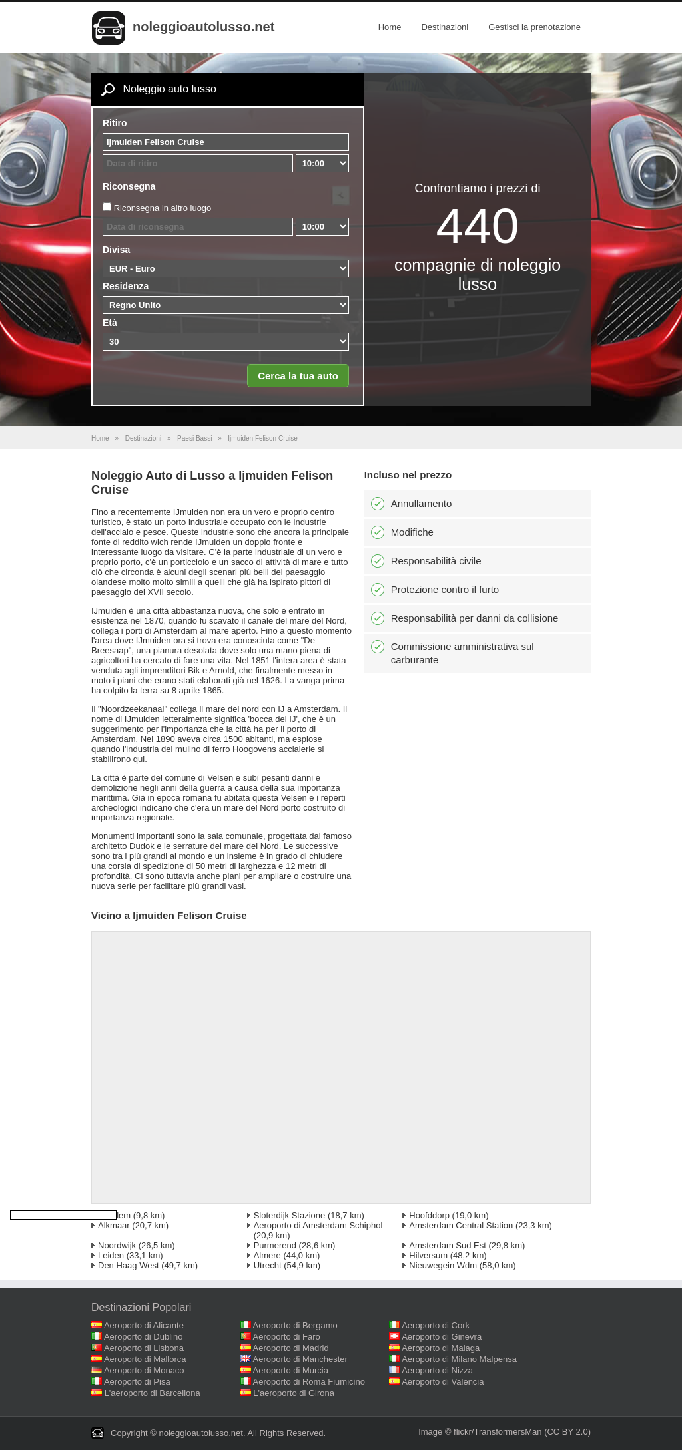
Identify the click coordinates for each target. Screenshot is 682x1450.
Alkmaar (114, 1225)
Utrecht (268, 1265)
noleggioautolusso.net (203, 26)
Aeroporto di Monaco (144, 1370)
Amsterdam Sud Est (447, 1245)
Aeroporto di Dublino (143, 1337)
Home (390, 27)
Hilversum (428, 1255)
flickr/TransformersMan (497, 1432)
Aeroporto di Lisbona (144, 1348)
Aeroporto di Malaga (441, 1348)
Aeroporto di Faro (286, 1337)
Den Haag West (128, 1265)
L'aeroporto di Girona (293, 1393)
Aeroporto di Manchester (300, 1359)
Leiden (111, 1255)
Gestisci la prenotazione (534, 27)
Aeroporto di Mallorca (145, 1359)
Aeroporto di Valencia (443, 1382)
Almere (267, 1255)
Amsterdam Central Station (461, 1225)
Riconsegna (129, 186)
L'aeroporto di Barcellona (152, 1393)
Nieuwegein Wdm (443, 1265)
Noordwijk (117, 1245)
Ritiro (115, 123)
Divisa (116, 249)
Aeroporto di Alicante (144, 1325)
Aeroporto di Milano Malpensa (459, 1359)
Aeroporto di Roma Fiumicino (309, 1382)
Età (110, 322)
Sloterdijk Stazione (290, 1215)
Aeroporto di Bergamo (295, 1325)
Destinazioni (444, 27)
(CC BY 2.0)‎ (567, 1432)
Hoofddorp (429, 1215)
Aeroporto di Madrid (291, 1348)
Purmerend (275, 1245)
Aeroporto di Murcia (290, 1370)
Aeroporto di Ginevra (442, 1337)
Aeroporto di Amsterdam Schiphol (318, 1225)
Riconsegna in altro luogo (163, 208)
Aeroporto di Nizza (437, 1370)
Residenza (126, 286)
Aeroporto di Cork (436, 1325)
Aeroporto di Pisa (137, 1382)
